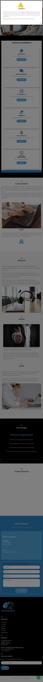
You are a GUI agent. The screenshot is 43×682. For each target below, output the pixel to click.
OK (40, 23)
